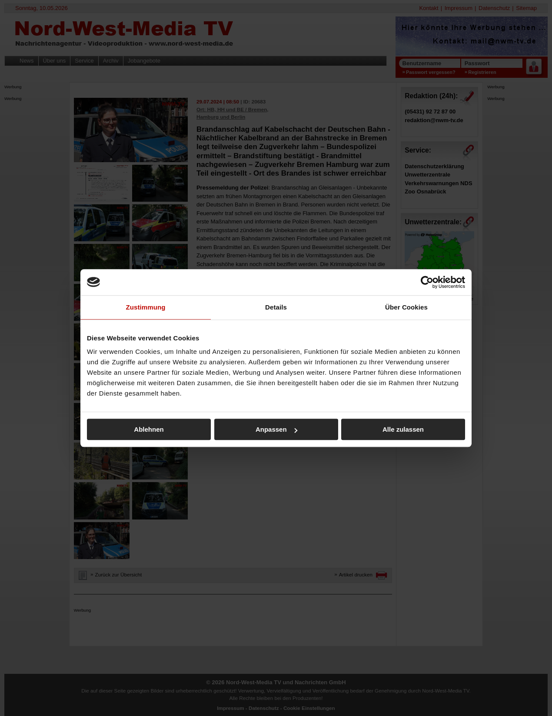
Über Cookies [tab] (406, 307)
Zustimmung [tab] (146, 307)
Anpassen (276, 429)
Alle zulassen (403, 429)
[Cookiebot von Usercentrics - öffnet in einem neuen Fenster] (427, 282)
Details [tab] (276, 307)
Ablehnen (148, 429)
